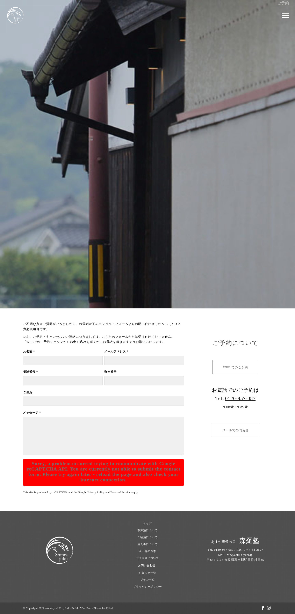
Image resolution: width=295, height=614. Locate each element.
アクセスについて (147, 558)
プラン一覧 (147, 579)
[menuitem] (284, 15)
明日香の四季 (147, 551)
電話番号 (30, 371)
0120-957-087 (240, 398)
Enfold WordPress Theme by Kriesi (92, 608)
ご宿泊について (147, 537)
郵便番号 (110, 371)
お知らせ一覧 (147, 572)
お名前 (29, 351)
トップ (147, 523)
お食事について (147, 544)
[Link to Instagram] (269, 608)
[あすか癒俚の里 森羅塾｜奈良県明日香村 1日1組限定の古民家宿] (15, 15)
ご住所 (27, 392)
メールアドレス (116, 351)
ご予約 (283, 3)
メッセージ (32, 412)
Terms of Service (120, 492)
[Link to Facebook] (263, 608)
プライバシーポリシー (147, 586)
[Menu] (284, 15)
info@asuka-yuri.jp (239, 554)
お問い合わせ (146, 565)
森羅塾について (147, 530)
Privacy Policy (96, 492)
